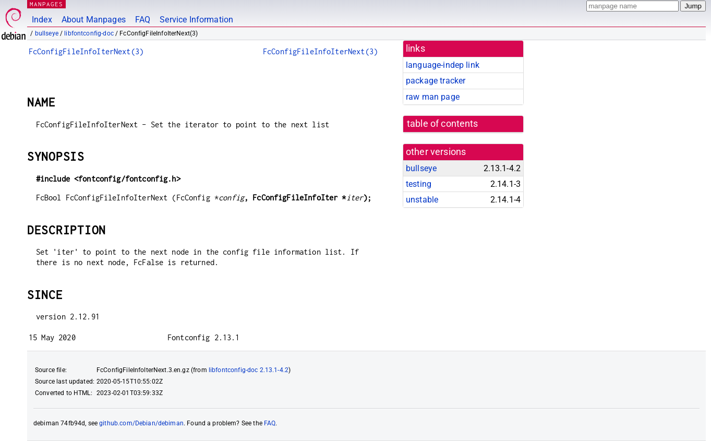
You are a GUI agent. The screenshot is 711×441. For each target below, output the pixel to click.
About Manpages (94, 20)
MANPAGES (46, 4)
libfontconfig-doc (89, 33)
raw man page (433, 97)
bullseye (46, 33)
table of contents (442, 123)
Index (42, 20)
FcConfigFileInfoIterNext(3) (86, 51)
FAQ (142, 20)
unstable (422, 200)
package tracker (435, 81)
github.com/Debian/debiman (141, 423)
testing (418, 184)
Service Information (196, 20)
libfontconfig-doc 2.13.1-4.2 (248, 370)
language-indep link (442, 65)
